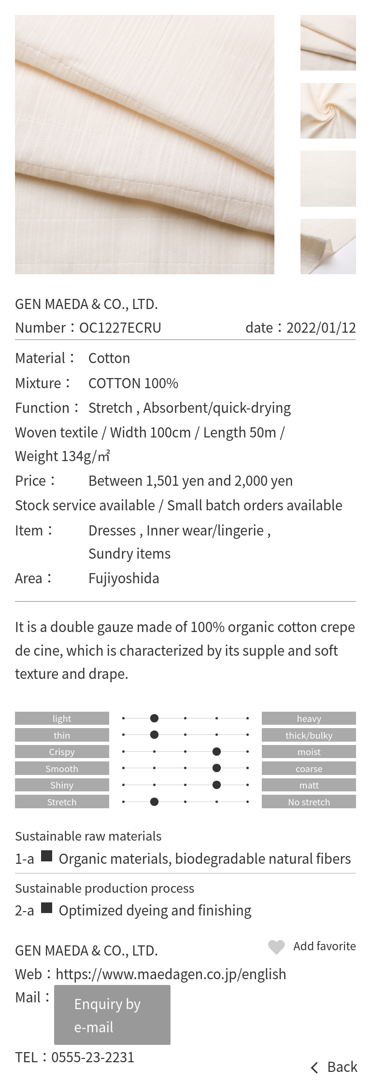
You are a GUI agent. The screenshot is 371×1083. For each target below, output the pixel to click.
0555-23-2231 (93, 1056)
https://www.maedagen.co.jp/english (171, 973)
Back (342, 1066)
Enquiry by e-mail (107, 1015)
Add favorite (325, 945)
